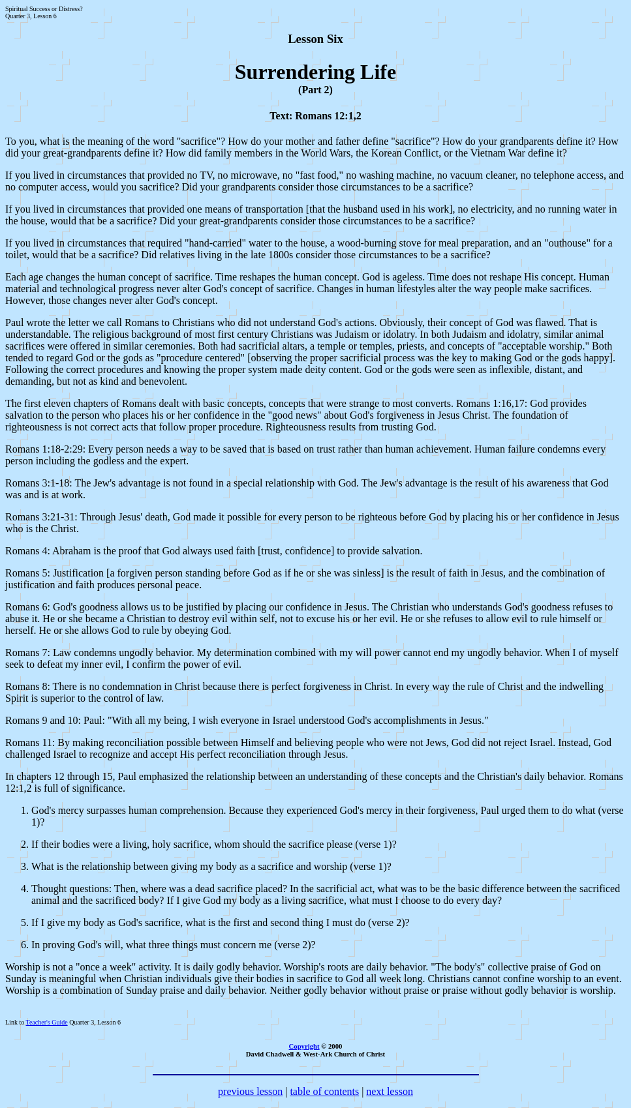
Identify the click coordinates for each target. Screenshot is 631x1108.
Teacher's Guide (46, 1022)
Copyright (304, 1046)
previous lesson (250, 1091)
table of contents (324, 1091)
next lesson (389, 1091)
